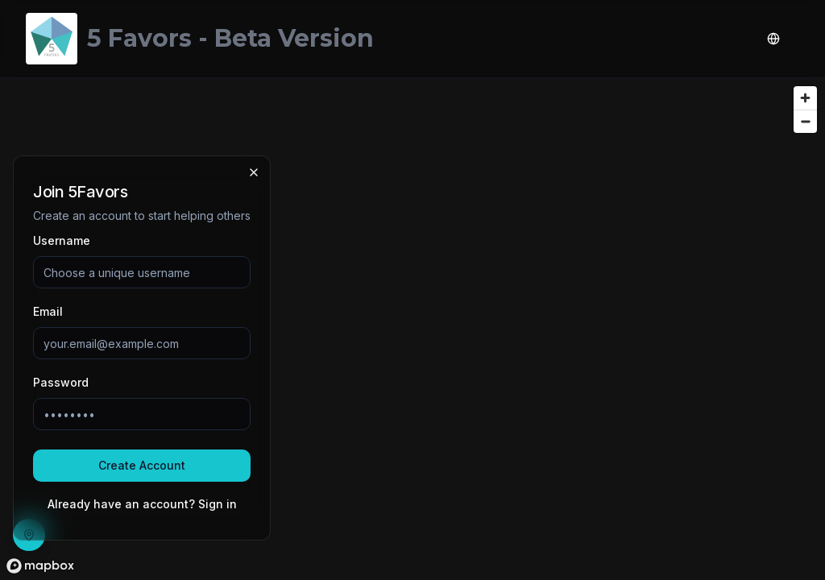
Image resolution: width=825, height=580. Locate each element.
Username (61, 240)
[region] (412, 329)
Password (61, 382)
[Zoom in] (805, 98)
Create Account (141, 465)
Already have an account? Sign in (142, 504)
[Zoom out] (805, 121)
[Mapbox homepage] (40, 566)
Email (48, 311)
